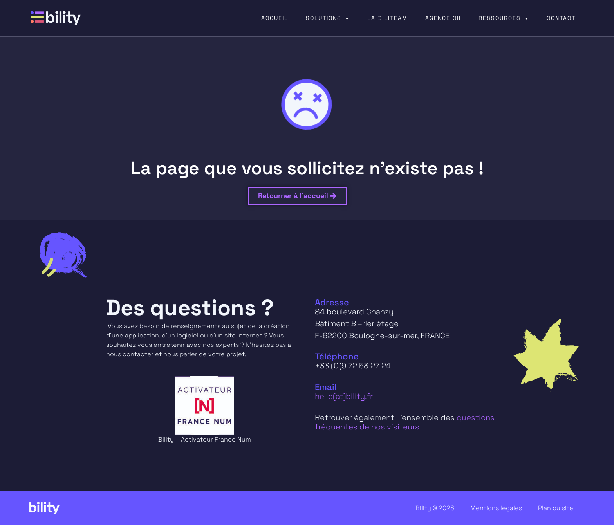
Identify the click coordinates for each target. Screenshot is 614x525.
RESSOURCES (504, 18)
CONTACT (561, 18)
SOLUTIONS (328, 18)
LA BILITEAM (387, 18)
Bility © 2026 (434, 508)
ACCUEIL (274, 18)
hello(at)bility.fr (344, 396)
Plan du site (555, 508)
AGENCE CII (443, 18)
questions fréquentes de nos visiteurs (405, 422)
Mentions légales (496, 508)
